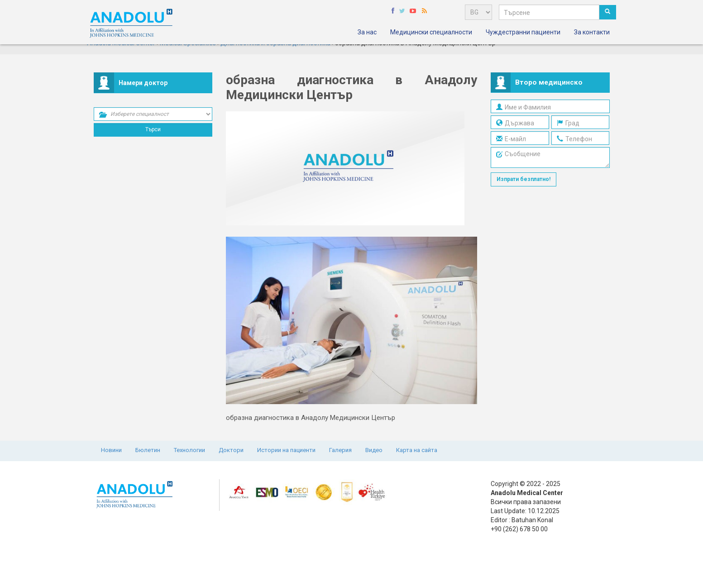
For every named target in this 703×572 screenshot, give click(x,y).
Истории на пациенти (286, 450)
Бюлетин (147, 450)
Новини (111, 450)
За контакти (592, 32)
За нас (367, 32)
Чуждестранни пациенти (523, 32)
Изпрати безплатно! (523, 179)
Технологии (189, 450)
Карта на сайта (416, 450)
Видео (374, 450)
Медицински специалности (431, 32)
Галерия (340, 450)
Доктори (231, 450)
